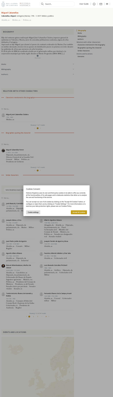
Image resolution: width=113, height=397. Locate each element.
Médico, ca (16, 20)
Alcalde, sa (5, 20)
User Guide (84, 4)
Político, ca (27, 20)
